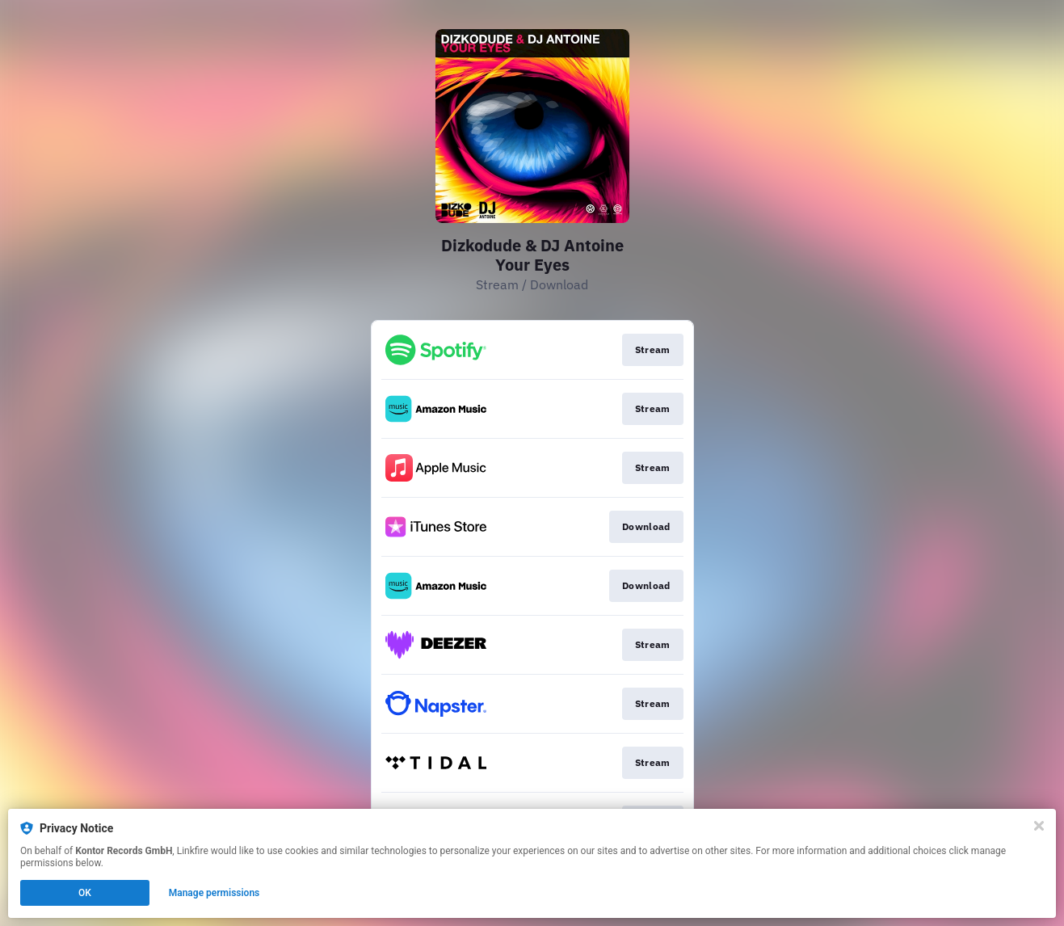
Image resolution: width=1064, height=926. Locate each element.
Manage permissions (214, 893)
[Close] (1039, 826)
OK (84, 893)
